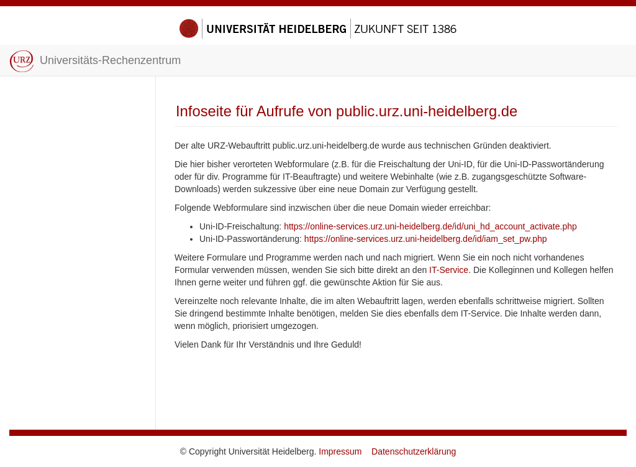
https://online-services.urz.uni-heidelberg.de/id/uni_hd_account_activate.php (430, 226)
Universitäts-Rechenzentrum (95, 61)
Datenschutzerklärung (413, 451)
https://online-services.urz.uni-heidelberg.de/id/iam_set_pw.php (425, 239)
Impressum (340, 451)
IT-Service (448, 270)
